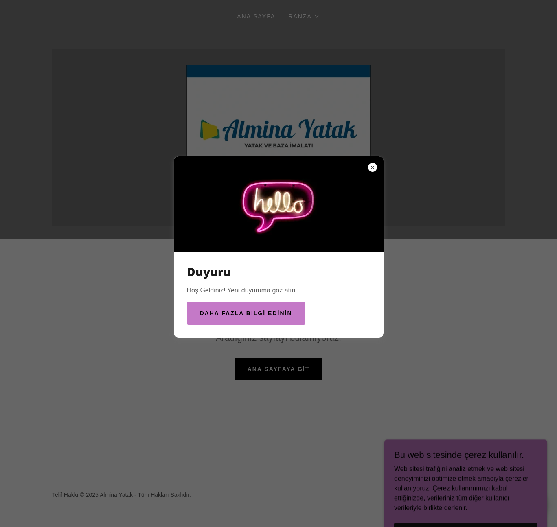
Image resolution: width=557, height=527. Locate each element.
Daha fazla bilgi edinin (246, 313)
